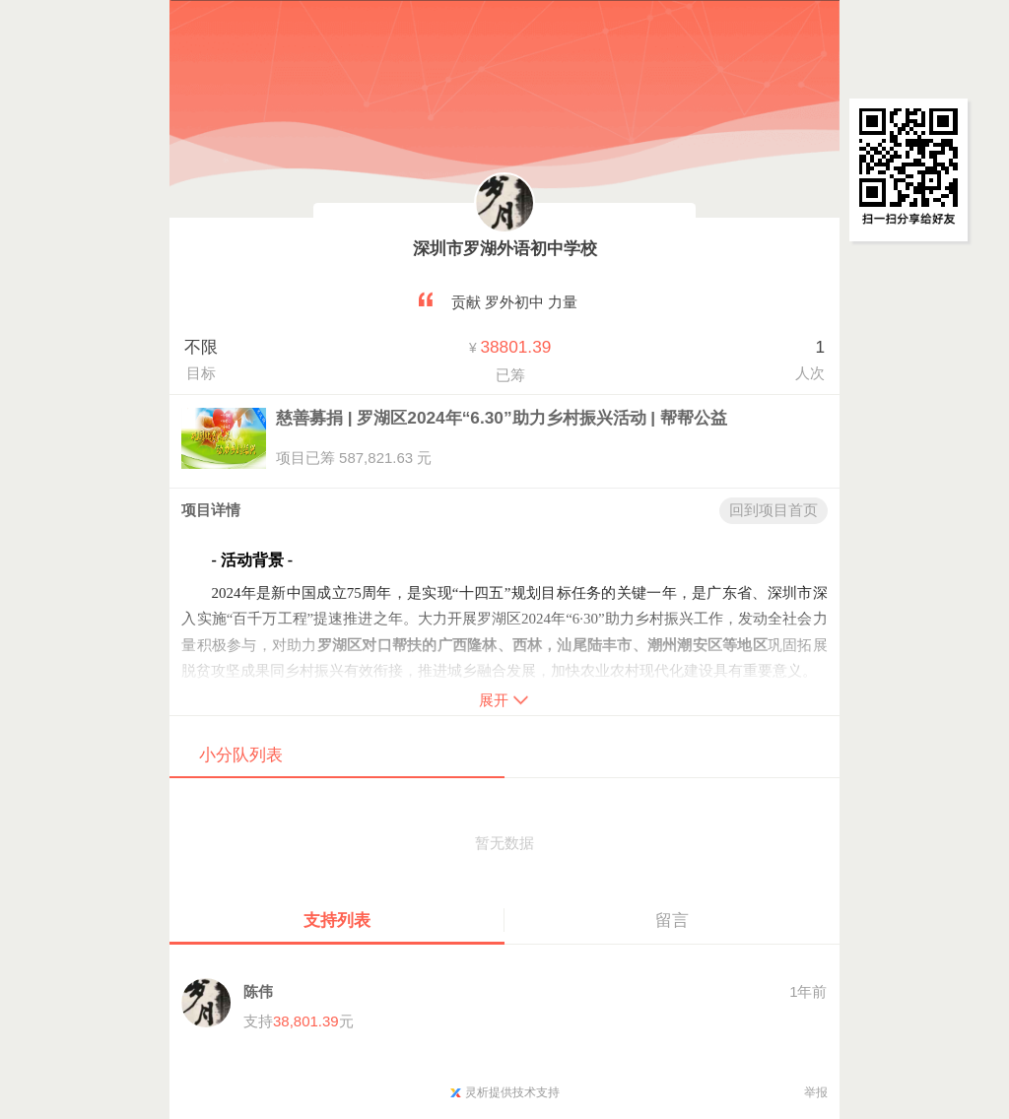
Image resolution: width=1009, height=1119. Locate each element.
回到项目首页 (773, 509)
